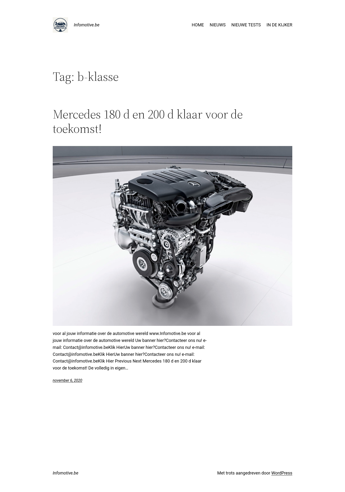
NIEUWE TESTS (246, 24)
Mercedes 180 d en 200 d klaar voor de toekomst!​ (148, 121)
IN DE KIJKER (279, 24)
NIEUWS (217, 24)
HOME (198, 24)
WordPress (281, 472)
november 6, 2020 (67, 380)
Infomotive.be (86, 24)
